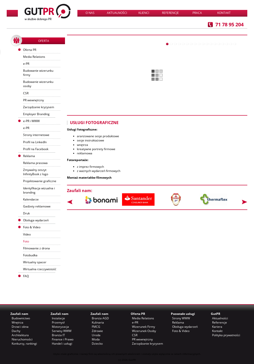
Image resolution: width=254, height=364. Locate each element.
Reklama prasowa (35, 163)
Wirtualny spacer (34, 262)
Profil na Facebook (35, 149)
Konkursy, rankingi (24, 343)
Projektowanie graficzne (39, 181)
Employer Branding (36, 114)
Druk (26, 213)
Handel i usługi (62, 343)
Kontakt (224, 13)
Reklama (178, 322)
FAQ (26, 276)
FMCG (96, 327)
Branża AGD (100, 318)
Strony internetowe (36, 135)
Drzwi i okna (20, 327)
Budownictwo (21, 318)
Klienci (143, 13)
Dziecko (97, 343)
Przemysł (58, 322)
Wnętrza (17, 322)
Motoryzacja (60, 327)
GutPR (215, 314)
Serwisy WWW (61, 331)
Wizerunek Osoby (144, 331)
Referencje (170, 13)
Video (27, 234)
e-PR (26, 64)
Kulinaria (98, 322)
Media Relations (34, 57)
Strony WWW (181, 318)
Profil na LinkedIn (35, 142)
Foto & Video (181, 331)
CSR (26, 93)
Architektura (20, 335)
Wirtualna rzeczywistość (39, 269)
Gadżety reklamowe (37, 206)
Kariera (217, 327)
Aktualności (117, 13)
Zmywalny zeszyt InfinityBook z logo (35, 172)
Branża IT (58, 335)
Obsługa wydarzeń (36, 220)
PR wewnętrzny (33, 100)
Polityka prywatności (226, 335)
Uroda (96, 335)
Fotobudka (30, 255)
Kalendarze (31, 199)
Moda (96, 339)
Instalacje (58, 318)
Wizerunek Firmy (143, 327)
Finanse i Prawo (62, 339)
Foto (26, 241)
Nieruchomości (22, 339)
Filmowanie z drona (36, 248)
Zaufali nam (19, 314)
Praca (197, 13)
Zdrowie (97, 331)
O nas (90, 13)
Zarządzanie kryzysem (38, 107)
